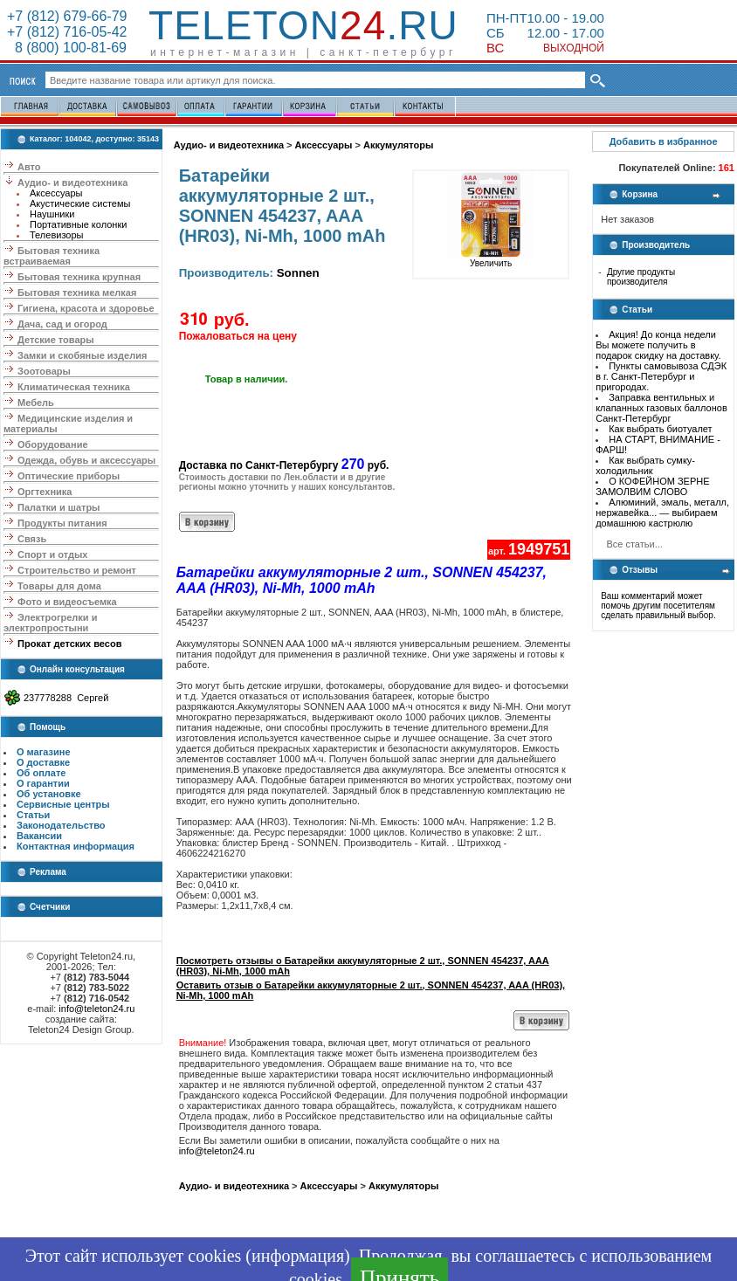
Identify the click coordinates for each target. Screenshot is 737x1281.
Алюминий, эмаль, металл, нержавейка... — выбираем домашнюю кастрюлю (662, 512)
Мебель (35, 402)
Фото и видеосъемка (67, 601)
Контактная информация (75, 846)
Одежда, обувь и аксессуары (86, 460)
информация (297, 1255)
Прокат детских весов (69, 643)
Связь (31, 539)
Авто (29, 167)
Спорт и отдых (52, 554)
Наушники (52, 214)
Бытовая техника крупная (79, 277)
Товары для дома (59, 586)
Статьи (33, 814)
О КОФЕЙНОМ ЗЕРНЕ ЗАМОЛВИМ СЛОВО (652, 486)
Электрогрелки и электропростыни (50, 622)
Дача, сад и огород (62, 324)
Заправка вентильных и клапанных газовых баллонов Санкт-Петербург (661, 408)
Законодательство (61, 825)
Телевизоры (56, 235)
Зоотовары (44, 371)
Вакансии (39, 835)
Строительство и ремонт (76, 570)
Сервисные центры (63, 804)
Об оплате (41, 773)
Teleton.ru (303, 25)
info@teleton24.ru (96, 1008)
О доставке (43, 762)
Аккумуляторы (398, 145)
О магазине (44, 752)
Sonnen (298, 272)
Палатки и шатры (58, 507)
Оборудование (52, 444)
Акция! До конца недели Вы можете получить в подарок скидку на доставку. (658, 345)
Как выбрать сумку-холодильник (645, 465)
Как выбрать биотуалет (660, 429)
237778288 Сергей (66, 697)
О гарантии (43, 783)
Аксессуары (56, 193)
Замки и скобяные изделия (82, 355)
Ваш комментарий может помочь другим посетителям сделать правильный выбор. (658, 605)
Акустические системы (80, 203)
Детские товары (55, 339)
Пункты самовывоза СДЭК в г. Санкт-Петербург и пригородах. (661, 376)
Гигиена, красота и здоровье (86, 308)
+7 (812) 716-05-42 (67, 31)
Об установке (49, 794)
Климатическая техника (73, 387)
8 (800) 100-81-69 (67, 47)
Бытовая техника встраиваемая (51, 255)
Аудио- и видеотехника (72, 182)
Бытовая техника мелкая (76, 292)
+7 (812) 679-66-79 (67, 16)
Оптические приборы (68, 476)
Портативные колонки (78, 224)
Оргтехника (44, 491)
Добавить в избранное (664, 141)
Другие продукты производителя (641, 276)
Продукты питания (62, 523)
